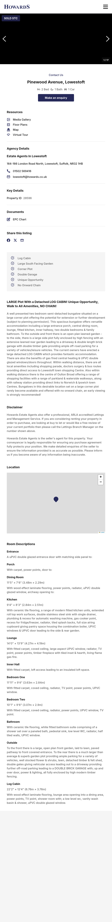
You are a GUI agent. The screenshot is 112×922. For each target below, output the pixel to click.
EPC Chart (19, 219)
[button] (56, 39)
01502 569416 (22, 171)
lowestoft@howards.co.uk (30, 176)
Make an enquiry (56, 97)
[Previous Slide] (4, 38)
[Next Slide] (108, 38)
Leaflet (101, 532)
